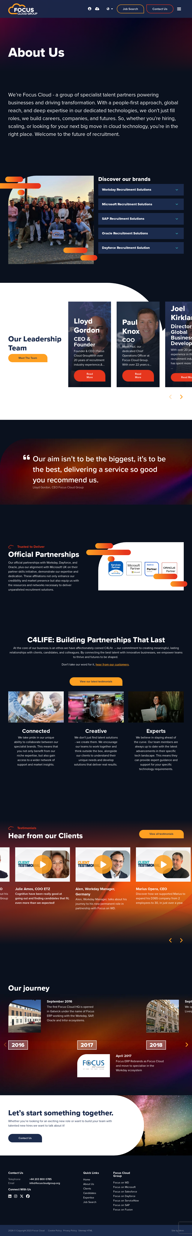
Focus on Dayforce (124, 1196)
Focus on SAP (121, 1205)
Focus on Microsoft (124, 1187)
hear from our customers (112, 664)
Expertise (88, 1198)
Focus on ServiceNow (126, 1201)
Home (86, 1180)
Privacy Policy (70, 1230)
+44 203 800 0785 (40, 1179)
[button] (181, 397)
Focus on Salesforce (125, 1192)
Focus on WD (121, 1183)
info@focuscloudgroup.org (44, 1183)
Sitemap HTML (85, 1230)
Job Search (89, 1202)
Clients (87, 1189)
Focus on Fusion (123, 1210)
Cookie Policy (55, 1230)
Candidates (89, 1193)
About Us (88, 1184)
